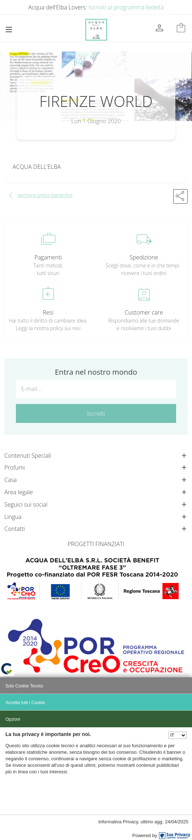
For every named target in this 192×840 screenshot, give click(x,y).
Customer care (144, 312)
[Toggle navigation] (8, 29)
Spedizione (143, 257)
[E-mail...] (96, 389)
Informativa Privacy (118, 821)
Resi (48, 312)
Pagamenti (48, 257)
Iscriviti (96, 413)
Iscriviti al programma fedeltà (126, 7)
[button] (180, 196)
